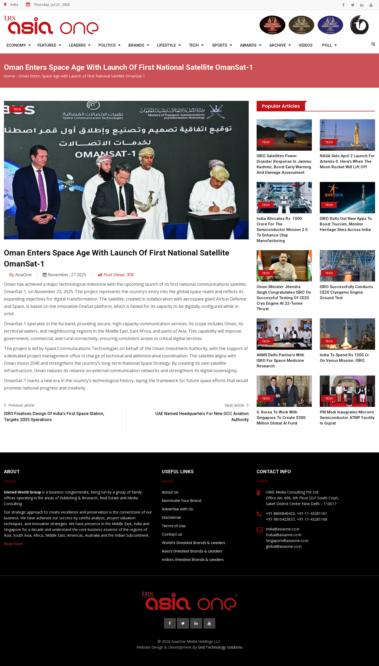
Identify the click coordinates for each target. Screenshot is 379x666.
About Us (170, 492)
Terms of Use (174, 526)
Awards (248, 45)
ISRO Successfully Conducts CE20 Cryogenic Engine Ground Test (346, 292)
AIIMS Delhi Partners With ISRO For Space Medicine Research (280, 360)
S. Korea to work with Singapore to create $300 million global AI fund (281, 418)
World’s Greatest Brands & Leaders (193, 542)
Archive (277, 45)
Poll (327, 45)
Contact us (172, 534)
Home (9, 76)
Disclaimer (171, 517)
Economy (16, 45)
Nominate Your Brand (181, 500)
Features (46, 45)
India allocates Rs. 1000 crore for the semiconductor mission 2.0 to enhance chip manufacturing (282, 229)
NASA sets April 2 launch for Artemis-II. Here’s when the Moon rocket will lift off (347, 161)
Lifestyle (166, 45)
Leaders (77, 45)
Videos (305, 45)
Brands (136, 45)
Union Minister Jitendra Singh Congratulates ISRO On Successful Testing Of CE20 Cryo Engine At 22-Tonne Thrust (284, 297)
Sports (219, 45)
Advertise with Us (177, 509)
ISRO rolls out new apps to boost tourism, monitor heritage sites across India (346, 224)
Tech (194, 45)
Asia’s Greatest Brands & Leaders (192, 551)
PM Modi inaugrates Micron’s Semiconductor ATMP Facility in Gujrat (347, 418)
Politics (107, 45)
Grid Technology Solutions (220, 647)
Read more (13, 543)
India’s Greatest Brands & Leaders (193, 559)
